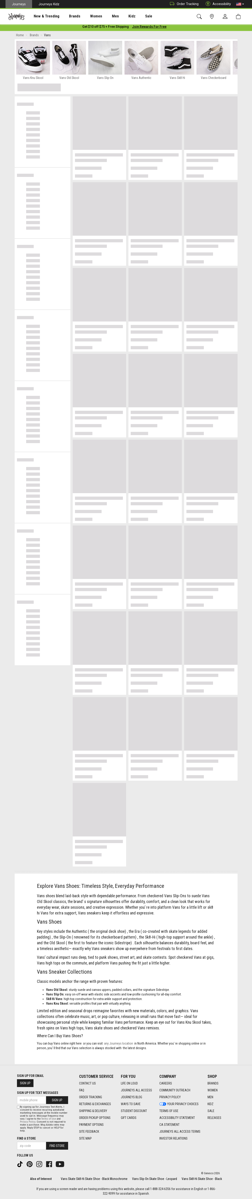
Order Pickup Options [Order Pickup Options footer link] (95, 1118)
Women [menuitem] (86, 16)
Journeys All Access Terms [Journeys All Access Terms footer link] (179, 1131)
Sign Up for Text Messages (37, 1093)
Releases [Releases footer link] (214, 1118)
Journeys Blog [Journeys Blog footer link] (131, 1097)
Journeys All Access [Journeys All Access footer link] (136, 1090)
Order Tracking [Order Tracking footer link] (90, 1097)
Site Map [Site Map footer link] (85, 1138)
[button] (240, 4)
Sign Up (25, 1083)
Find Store (57, 1146)
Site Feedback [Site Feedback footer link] (89, 1131)
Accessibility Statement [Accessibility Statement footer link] (177, 1118)
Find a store (26, 1138)
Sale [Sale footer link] (211, 1111)
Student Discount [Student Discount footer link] (134, 1111)
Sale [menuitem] (132, 16)
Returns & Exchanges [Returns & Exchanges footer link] (95, 1104)
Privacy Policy (27, 1121)
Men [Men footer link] (210, 1097)
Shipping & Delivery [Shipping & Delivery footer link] (93, 1111)
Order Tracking (183, 4)
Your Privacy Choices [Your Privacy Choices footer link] (179, 1104)
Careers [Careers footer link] (165, 1083)
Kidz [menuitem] (118, 16)
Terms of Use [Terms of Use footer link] (168, 1111)
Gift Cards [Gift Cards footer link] (128, 1118)
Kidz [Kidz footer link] (210, 1104)
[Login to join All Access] (105, 27)
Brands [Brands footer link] (213, 1083)
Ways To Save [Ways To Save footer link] (131, 1104)
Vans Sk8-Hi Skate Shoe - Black (202, 1179)
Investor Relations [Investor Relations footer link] (173, 1138)
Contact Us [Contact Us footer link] (87, 1083)
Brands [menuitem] (67, 16)
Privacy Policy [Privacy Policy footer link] (170, 1097)
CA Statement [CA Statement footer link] (169, 1124)
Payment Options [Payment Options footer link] (91, 1124)
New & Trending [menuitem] (42, 16)
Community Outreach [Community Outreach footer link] (174, 1090)
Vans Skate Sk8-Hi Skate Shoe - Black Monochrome (94, 1179)
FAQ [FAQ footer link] (81, 1090)
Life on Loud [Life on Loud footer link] (129, 1083)
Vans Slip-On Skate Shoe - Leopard (154, 1179)
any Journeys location (118, 1044)
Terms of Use (48, 1118)
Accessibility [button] (217, 4)
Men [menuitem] (103, 16)
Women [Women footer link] (213, 1090)
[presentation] (42, 16)
